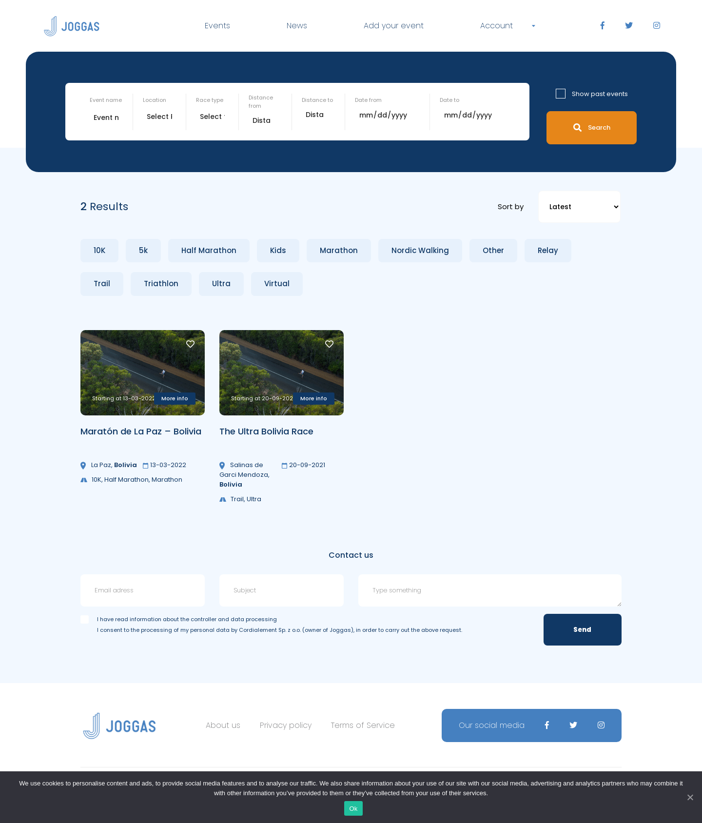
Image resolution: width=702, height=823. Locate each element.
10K (99, 250)
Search (591, 127)
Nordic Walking (420, 250)
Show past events (600, 93)
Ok (353, 808)
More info (174, 398)
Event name (106, 100)
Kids (278, 250)
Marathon (339, 250)
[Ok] (690, 797)
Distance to (317, 100)
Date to (449, 100)
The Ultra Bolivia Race (266, 431)
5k (143, 250)
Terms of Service (363, 725)
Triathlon (161, 283)
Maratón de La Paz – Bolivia (140, 431)
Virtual (277, 283)
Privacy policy (286, 725)
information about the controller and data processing (203, 619)
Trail (102, 283)
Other (493, 250)
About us (223, 725)
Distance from (261, 102)
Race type (209, 100)
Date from (368, 100)
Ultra (221, 283)
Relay (548, 250)
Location (154, 100)
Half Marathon (208, 250)
